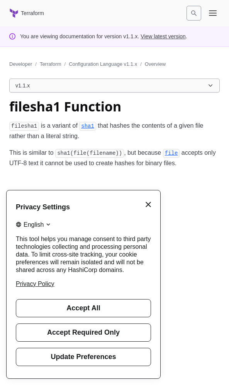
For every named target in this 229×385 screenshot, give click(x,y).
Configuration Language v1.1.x (103, 64)
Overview (155, 64)
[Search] (194, 13)
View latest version (163, 36)
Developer (20, 64)
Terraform (50, 64)
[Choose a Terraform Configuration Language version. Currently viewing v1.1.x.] (114, 85)
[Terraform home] (26, 13)
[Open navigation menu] (213, 13)
